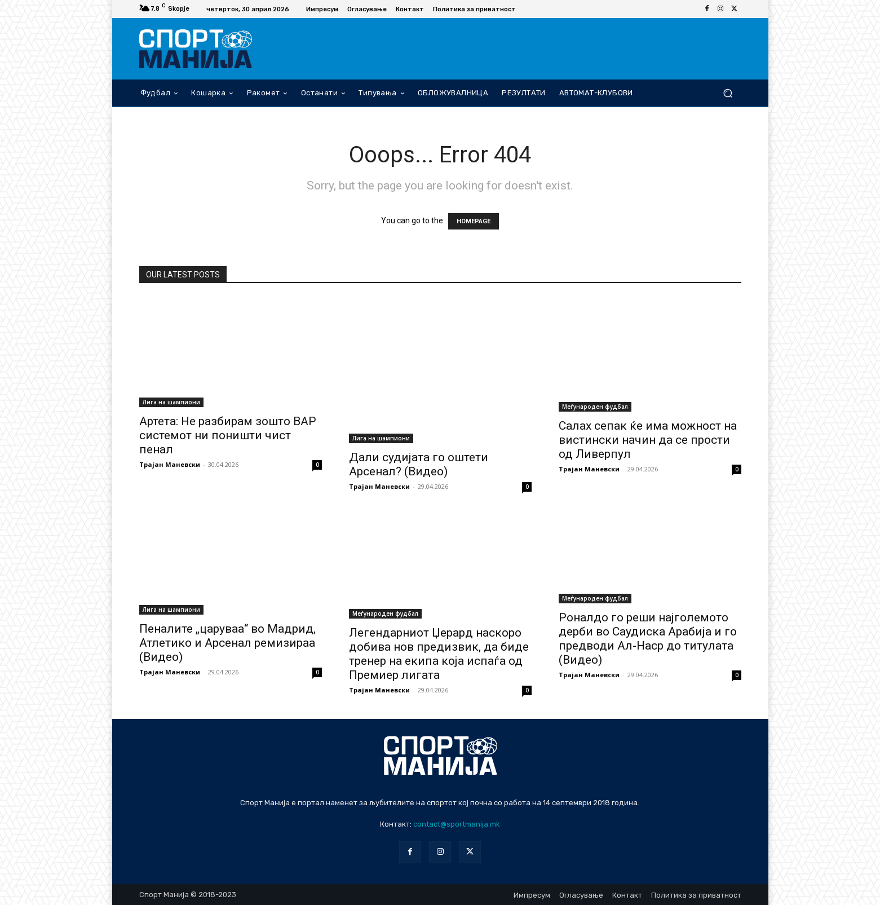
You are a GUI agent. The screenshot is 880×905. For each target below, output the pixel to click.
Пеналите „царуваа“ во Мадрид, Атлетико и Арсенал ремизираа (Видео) (227, 643)
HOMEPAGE (473, 221)
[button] (728, 93)
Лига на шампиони (171, 402)
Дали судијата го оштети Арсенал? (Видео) (418, 464)
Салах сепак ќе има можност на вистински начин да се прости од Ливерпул (648, 440)
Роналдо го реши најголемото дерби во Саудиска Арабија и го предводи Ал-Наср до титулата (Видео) (648, 638)
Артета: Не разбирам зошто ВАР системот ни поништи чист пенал (227, 435)
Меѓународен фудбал (595, 406)
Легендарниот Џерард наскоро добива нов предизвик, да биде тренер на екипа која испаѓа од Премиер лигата (439, 654)
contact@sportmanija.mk (456, 824)
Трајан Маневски (169, 464)
